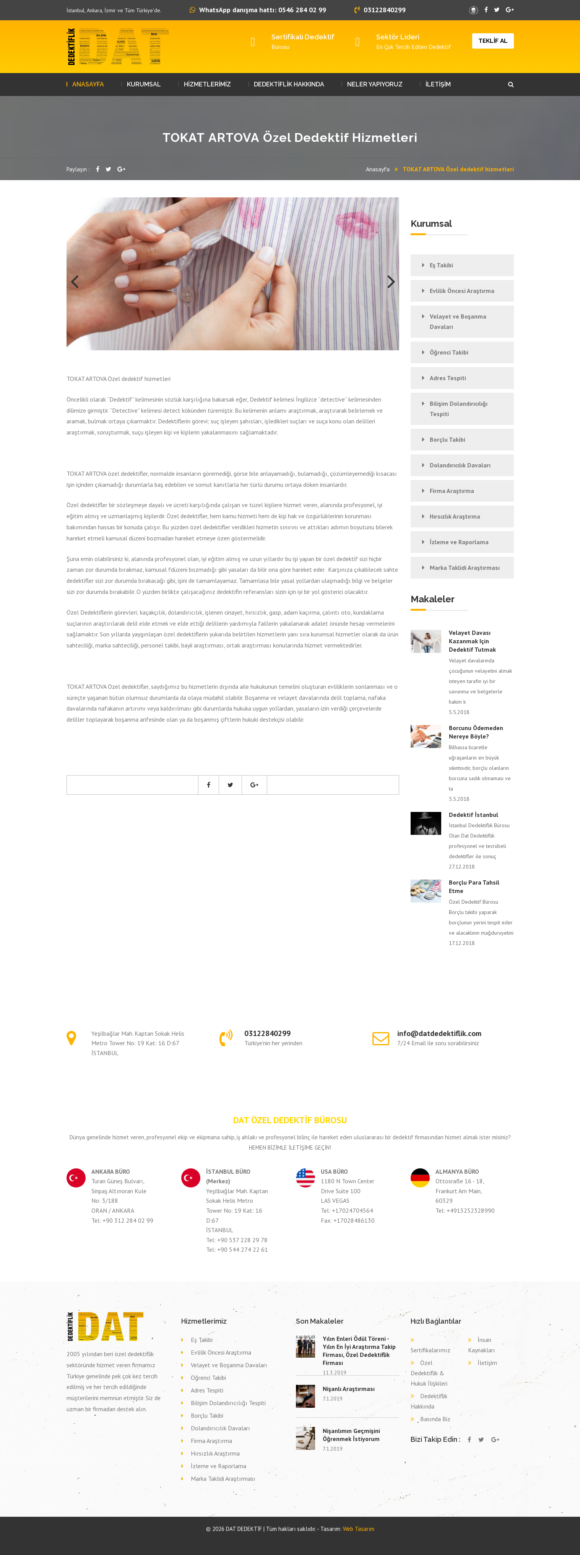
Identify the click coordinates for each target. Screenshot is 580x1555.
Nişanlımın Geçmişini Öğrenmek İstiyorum (351, 1435)
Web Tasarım (358, 1528)
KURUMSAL (144, 84)
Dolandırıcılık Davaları (460, 465)
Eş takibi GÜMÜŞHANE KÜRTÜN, (114, 1539)
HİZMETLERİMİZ (207, 84)
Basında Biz (435, 1419)
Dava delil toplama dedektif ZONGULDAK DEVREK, (429, 1539)
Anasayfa (378, 169)
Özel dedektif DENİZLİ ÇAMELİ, (86, 1535)
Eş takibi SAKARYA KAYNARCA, (372, 1535)
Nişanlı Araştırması (349, 1388)
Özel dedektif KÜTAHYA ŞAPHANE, (255, 1535)
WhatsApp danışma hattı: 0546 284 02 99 (258, 9)
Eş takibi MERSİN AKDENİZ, (139, 1539)
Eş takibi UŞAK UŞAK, (92, 1539)
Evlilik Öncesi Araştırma (462, 290)
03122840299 (380, 9)
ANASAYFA (88, 84)
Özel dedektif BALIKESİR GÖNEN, (284, 1535)
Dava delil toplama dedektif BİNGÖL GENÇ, (309, 1539)
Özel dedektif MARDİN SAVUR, (312, 1535)
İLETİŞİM (438, 84)
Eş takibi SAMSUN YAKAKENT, (398, 1535)
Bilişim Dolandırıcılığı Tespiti (458, 409)
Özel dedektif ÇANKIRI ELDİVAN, (140, 1535)
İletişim (487, 1362)
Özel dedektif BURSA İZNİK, (193, 1535)
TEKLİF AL (493, 40)
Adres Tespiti (448, 378)
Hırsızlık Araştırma (455, 516)
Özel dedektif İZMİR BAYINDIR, (112, 1535)
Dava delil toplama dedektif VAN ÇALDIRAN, (275, 1539)
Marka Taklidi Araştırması (465, 567)
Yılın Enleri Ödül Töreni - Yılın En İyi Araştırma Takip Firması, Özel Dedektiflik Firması (359, 1350)
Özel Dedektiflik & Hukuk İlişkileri (429, 1373)
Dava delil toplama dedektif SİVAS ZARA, (240, 1539)
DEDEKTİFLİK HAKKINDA (289, 84)
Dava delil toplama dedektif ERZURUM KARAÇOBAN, (347, 1539)
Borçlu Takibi (447, 439)
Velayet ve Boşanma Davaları (458, 321)
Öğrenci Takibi (449, 352)
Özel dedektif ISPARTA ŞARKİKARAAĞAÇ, (223, 1535)
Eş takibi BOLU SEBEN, (494, 1535)
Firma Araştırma (452, 490)
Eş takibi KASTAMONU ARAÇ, (451, 1535)
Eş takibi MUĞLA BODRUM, (473, 1535)
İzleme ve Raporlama (459, 542)
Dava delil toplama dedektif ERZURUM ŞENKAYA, (388, 1539)
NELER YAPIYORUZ (375, 84)
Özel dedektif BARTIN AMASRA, (167, 1535)
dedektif (70, 1535)
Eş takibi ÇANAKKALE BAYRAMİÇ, (424, 1535)
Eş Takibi (441, 265)
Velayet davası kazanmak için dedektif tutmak (472, 641)
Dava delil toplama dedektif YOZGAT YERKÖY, (169, 1539)
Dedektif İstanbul (473, 814)
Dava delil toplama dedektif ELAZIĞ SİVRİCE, (205, 1539)
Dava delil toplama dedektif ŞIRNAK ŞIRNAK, (467, 1539)
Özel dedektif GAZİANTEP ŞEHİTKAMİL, (342, 1535)
